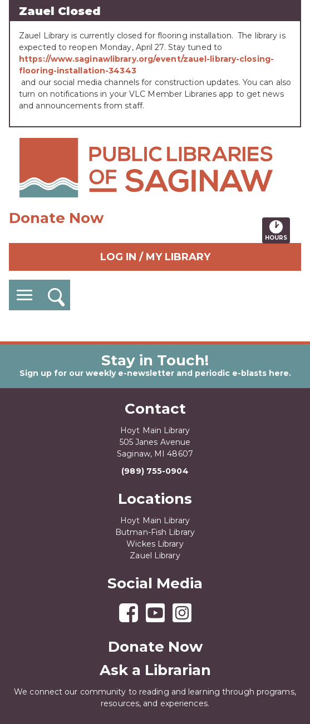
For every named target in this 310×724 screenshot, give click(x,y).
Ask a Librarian (155, 670)
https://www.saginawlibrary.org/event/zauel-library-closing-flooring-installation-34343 (146, 65)
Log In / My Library (155, 257)
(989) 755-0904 (154, 471)
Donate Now (56, 218)
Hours (277, 230)
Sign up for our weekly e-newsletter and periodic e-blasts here (154, 373)
